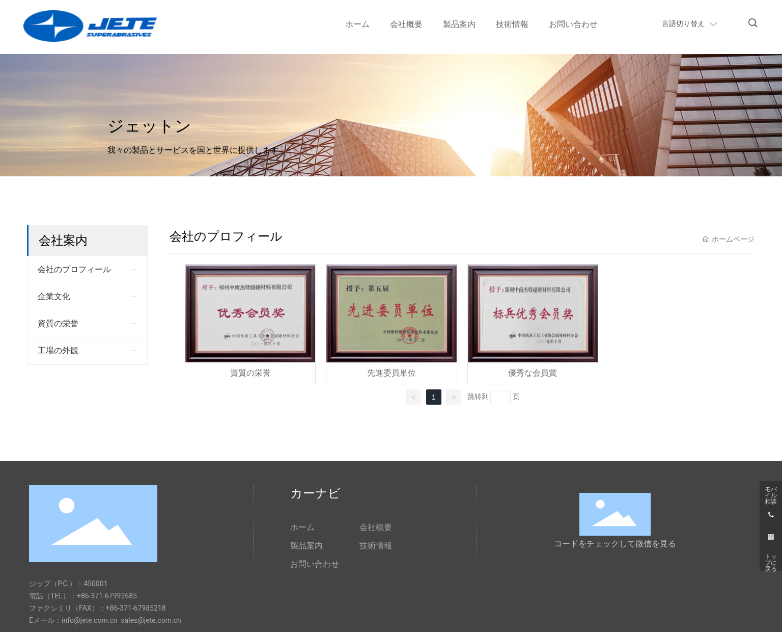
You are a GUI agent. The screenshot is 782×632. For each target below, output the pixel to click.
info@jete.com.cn (89, 620)
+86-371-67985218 (136, 608)
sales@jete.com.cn (151, 620)
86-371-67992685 (109, 596)
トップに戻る (771, 560)
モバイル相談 (771, 492)
